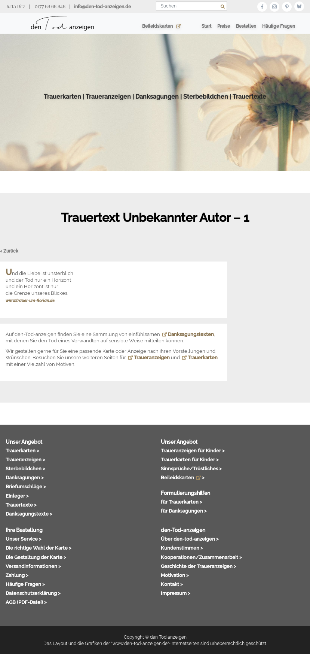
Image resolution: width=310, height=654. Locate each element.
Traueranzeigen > (25, 459)
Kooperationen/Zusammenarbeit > (201, 557)
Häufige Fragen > (25, 584)
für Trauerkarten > (181, 502)
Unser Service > (24, 539)
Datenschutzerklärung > (33, 593)
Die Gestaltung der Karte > (36, 557)
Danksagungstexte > (29, 514)
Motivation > (175, 575)
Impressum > (175, 593)
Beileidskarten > (183, 477)
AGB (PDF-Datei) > (26, 602)
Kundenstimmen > (182, 548)
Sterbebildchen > (25, 468)
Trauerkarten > (22, 450)
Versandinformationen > (33, 566)
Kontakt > (172, 584)
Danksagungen (157, 106)
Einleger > (17, 496)
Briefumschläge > (26, 486)
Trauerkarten (62, 106)
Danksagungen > (25, 477)
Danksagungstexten (188, 334)
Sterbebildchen (205, 106)
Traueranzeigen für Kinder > (193, 450)
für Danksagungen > (184, 511)
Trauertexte (249, 106)
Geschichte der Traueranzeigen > (198, 566)
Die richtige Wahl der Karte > (38, 548)
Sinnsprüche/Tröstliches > (191, 468)
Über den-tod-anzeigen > (190, 539)
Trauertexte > (21, 505)
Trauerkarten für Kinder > (190, 459)
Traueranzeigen (108, 106)
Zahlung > (17, 575)
